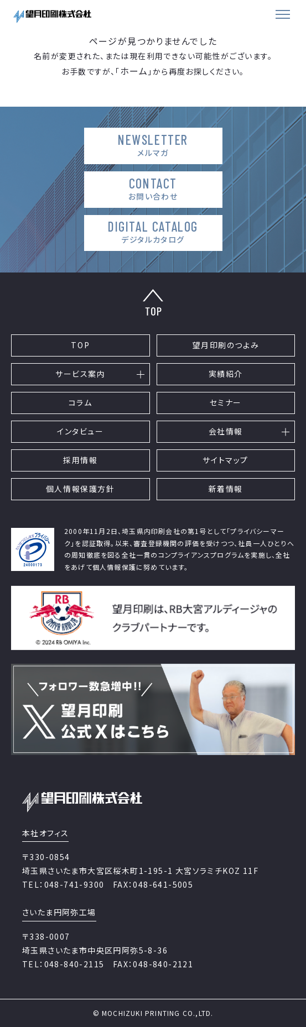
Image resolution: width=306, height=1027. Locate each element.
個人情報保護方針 (80, 488)
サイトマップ (225, 459)
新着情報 (226, 488)
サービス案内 (80, 373)
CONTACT (153, 188)
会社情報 (226, 431)
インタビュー (80, 431)
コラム (80, 402)
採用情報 (80, 459)
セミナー (226, 402)
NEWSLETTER (153, 145)
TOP (80, 344)
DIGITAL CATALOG (153, 231)
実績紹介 (226, 373)
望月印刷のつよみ (225, 344)
